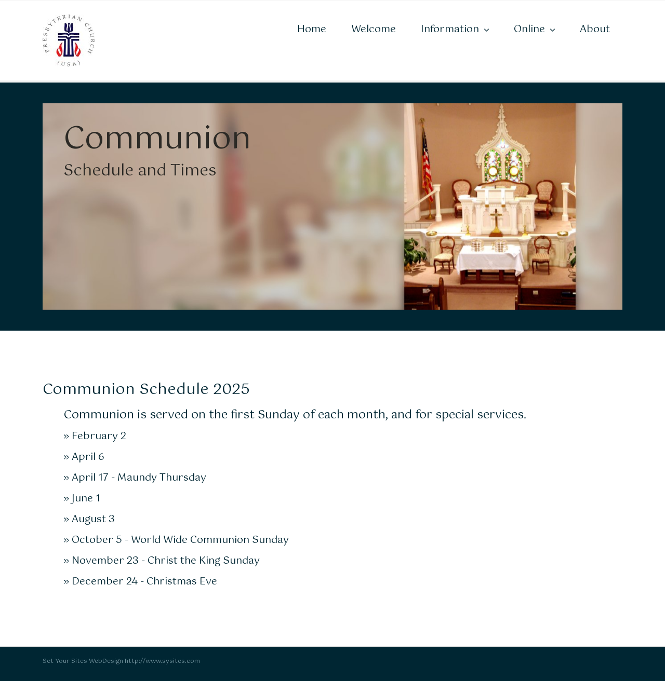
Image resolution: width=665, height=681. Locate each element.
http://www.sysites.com (162, 661)
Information (450, 29)
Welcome (373, 29)
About (595, 29)
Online (529, 29)
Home (311, 29)
